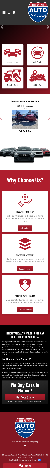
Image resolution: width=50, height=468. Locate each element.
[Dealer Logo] (38, 12)
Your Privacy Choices (33, 460)
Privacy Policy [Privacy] (34, 442)
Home (13, 442)
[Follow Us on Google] (25, 444)
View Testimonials (25, 309)
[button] (2, 26)
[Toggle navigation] (4, 12)
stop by (21, 377)
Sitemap (21, 460)
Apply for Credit (25, 228)
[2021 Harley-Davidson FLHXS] (25, 119)
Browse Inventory (25, 269)
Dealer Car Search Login (25, 457)
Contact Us (25, 442)
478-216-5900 (44, 455)
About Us (18, 442)
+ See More (34, 101)
